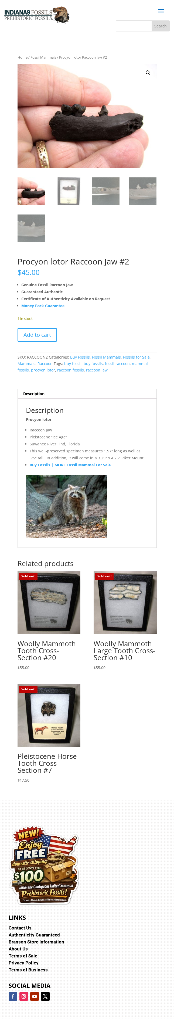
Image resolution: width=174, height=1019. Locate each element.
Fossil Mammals (43, 57)
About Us (18, 949)
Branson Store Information (36, 942)
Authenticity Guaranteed (34, 935)
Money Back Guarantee (42, 305)
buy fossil (72, 363)
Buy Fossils (80, 357)
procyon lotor (43, 370)
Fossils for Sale (136, 357)
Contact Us (20, 928)
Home (23, 57)
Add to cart (37, 334)
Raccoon (45, 363)
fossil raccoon (117, 363)
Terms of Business (28, 969)
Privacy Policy (24, 963)
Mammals (26, 363)
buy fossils (93, 363)
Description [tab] (34, 393)
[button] (148, 73)
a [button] (161, 11)
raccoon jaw (97, 370)
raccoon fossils (70, 370)
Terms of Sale (23, 956)
